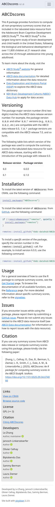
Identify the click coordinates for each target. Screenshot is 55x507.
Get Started (8, 283)
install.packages (12, 200)
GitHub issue (9, 317)
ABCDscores (10, 4)
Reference (11, 290)
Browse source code (14, 401)
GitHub (6, 212)
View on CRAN (10, 396)
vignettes (20, 297)
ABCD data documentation (21, 76)
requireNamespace (18, 219)
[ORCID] (22, 436)
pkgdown (19, 500)
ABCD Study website (18, 69)
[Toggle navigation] (49, 4)
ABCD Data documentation (16, 324)
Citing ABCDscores (13, 422)
